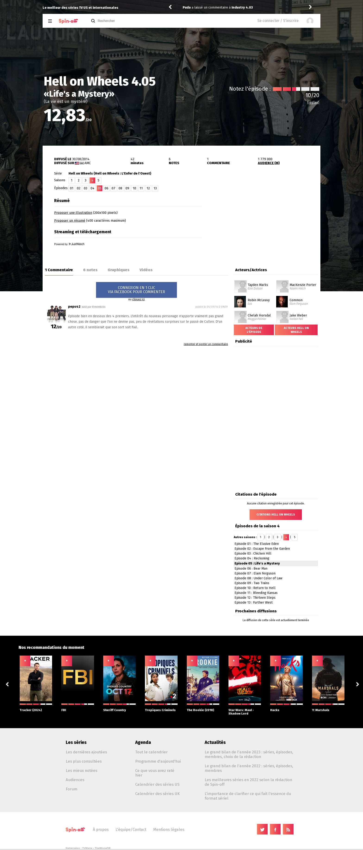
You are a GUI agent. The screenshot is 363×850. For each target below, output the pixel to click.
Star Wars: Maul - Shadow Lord (244, 709)
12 (148, 188)
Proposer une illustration (73, 213)
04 (92, 188)
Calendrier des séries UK (157, 793)
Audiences (75, 779)
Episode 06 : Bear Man (251, 569)
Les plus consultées (84, 761)
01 (71, 188)
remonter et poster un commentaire (206, 344)
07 (113, 188)
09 (127, 188)
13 (155, 188)
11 (141, 188)
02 (78, 188)
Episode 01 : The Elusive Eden (257, 544)
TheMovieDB (102, 848)
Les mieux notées (81, 770)
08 (120, 188)
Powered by (69, 244)
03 (85, 188)
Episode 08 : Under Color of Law (258, 578)
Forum (71, 789)
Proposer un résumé (69, 221)
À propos (101, 829)
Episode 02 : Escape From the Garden (262, 549)
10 (134, 188)
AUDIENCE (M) (269, 163)
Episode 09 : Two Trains (252, 583)
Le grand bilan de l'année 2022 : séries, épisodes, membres (249, 768)
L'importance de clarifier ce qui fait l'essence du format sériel (248, 796)
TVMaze (87, 848)
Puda (187, 7)
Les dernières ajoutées (86, 752)
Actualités (215, 742)
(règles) (313, 102)
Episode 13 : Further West (254, 603)
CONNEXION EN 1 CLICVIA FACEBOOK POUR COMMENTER (136, 289)
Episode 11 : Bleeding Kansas (256, 593)
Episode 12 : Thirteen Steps (255, 598)
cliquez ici (138, 299)
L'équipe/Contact (131, 829)
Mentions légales (168, 829)
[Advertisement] (266, 225)
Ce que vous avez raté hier (154, 772)
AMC (87, 163)
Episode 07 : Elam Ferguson (255, 573)
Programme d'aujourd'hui (158, 761)
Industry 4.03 (242, 7)
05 (99, 188)
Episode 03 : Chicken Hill (253, 553)
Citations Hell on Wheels (276, 514)
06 (106, 188)
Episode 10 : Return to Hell (255, 588)
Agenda (143, 742)
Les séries (76, 742)
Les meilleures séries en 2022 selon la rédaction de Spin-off (248, 782)
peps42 (74, 307)
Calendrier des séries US (157, 784)
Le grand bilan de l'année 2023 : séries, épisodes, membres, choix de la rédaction (249, 754)
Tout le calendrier (151, 752)
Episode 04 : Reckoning (252, 558)
